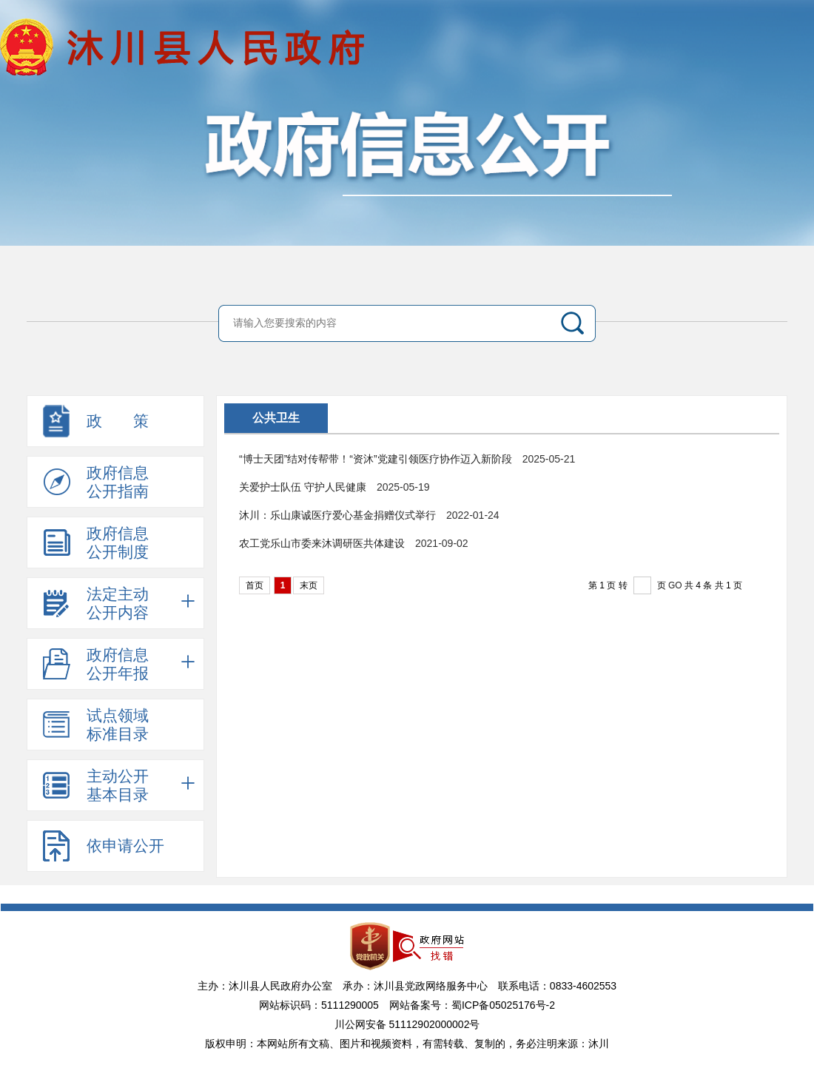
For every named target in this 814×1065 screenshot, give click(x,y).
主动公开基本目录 (141, 785)
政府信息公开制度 (118, 542)
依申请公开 (125, 845)
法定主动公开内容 (141, 603)
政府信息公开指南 (118, 482)
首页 (254, 585)
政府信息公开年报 (141, 664)
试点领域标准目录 (118, 724)
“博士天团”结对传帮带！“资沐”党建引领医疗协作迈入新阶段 (375, 459)
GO (675, 585)
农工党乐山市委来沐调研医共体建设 (322, 543)
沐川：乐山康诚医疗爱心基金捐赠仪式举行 (337, 515)
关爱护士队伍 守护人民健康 (302, 487)
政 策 (118, 420)
